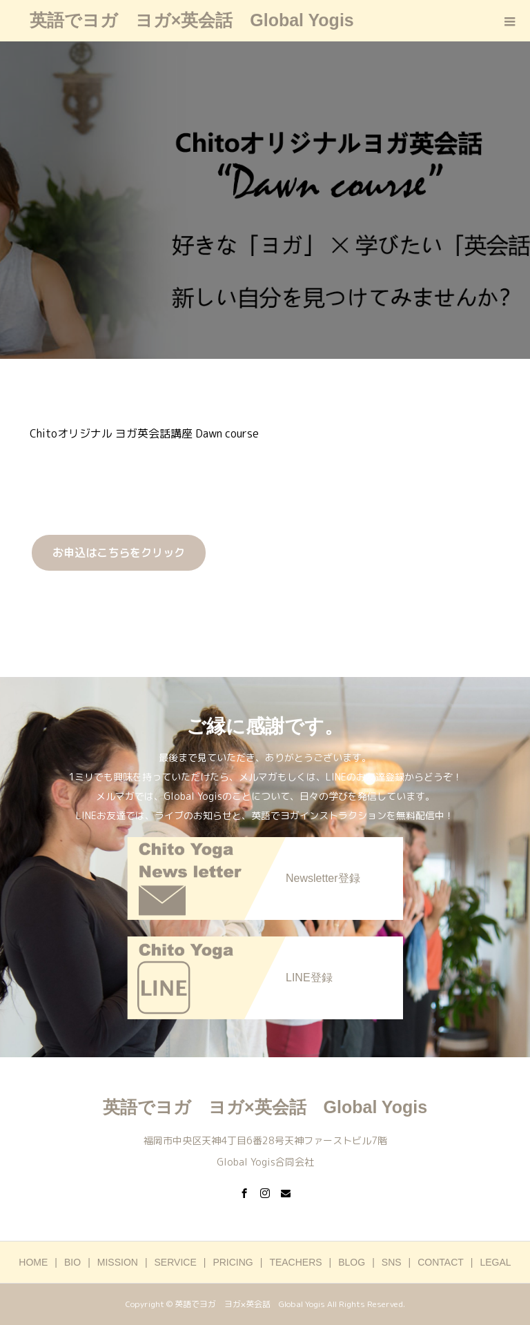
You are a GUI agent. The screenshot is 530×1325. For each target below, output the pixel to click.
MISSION (117, 1262)
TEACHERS (295, 1262)
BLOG (351, 1262)
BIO (72, 1262)
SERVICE (176, 1262)
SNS (392, 1262)
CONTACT (441, 1262)
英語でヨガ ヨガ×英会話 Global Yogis (192, 20)
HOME (33, 1262)
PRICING (233, 1262)
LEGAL (495, 1262)
